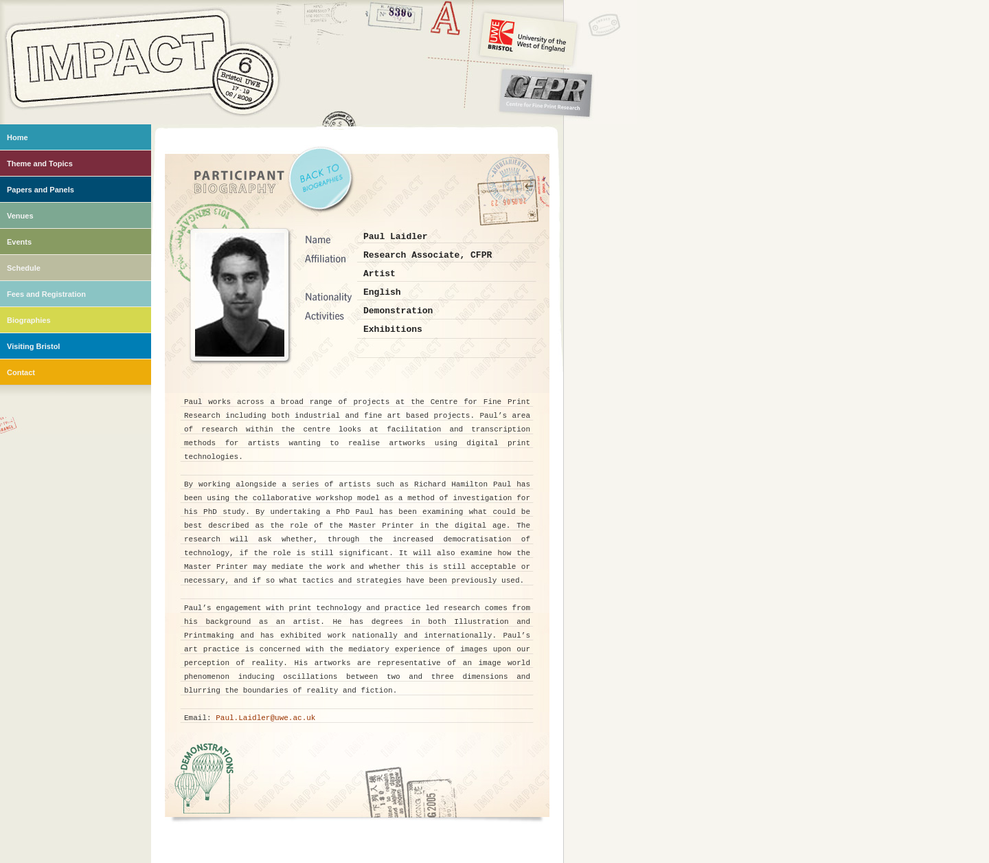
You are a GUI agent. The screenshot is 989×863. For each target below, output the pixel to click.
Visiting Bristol (33, 346)
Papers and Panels (40, 190)
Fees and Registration (46, 294)
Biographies (29, 320)
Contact (21, 372)
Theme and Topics (40, 163)
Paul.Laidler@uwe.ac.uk (265, 718)
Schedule (24, 268)
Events (19, 242)
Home (17, 137)
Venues (20, 216)
